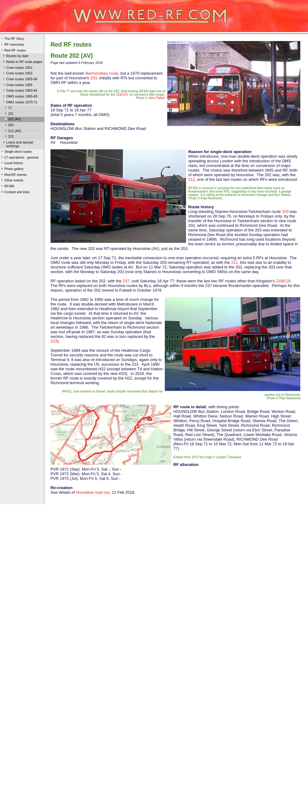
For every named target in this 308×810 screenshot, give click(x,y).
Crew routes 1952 (17, 68)
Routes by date (15, 56)
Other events (11, 180)
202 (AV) (12, 119)
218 (118, 94)
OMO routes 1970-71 (19, 102)
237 (126, 281)
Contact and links (15, 192)
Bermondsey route (101, 73)
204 (9, 125)
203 (93, 78)
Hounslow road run (92, 492)
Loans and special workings (17, 144)
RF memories (12, 45)
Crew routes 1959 (17, 85)
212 (191, 179)
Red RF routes (13, 50)
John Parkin (156, 98)
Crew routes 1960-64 (19, 91)
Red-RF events (13, 175)
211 (234, 262)
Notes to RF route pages (22, 62)
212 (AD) (12, 131)
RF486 (7, 186)
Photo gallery (12, 169)
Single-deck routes (16, 152)
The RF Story (12, 39)
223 (9, 137)
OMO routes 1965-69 (19, 96)
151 (9, 114)
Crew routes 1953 (17, 73)
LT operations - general (19, 158)
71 (8, 108)
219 (125, 94)
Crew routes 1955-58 (19, 79)
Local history (11, 163)
